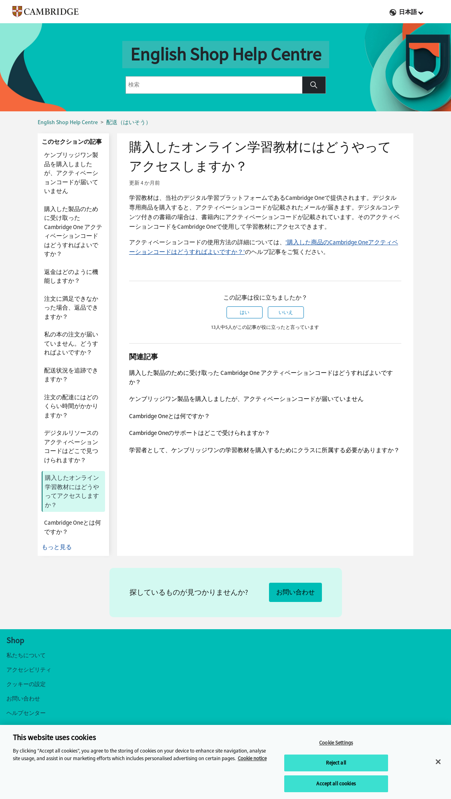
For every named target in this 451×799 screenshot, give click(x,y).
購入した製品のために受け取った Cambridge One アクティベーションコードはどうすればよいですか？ (73, 231)
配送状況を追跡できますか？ (71, 375)
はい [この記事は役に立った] (244, 312)
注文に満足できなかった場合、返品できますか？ (71, 307)
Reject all (336, 765)
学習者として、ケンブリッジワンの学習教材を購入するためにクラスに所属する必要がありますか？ (264, 450)
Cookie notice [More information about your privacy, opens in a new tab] (252, 760)
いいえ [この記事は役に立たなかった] (286, 312)
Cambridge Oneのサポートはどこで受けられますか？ (199, 433)
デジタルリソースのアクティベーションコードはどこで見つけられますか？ (71, 446)
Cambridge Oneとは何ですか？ (72, 527)
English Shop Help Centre (68, 122)
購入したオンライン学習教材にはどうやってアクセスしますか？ (72, 491)
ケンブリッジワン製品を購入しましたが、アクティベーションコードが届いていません (71, 173)
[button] (314, 84)
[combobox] (214, 84)
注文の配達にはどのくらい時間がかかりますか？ (71, 406)
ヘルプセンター (26, 713)
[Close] (438, 763)
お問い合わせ (295, 592)
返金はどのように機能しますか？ (71, 276)
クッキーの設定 (26, 684)
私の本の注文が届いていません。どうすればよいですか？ (71, 343)
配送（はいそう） (128, 122)
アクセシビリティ (28, 669)
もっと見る (57, 547)
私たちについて (26, 655)
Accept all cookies (335, 786)
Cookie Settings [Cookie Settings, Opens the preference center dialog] (336, 744)
